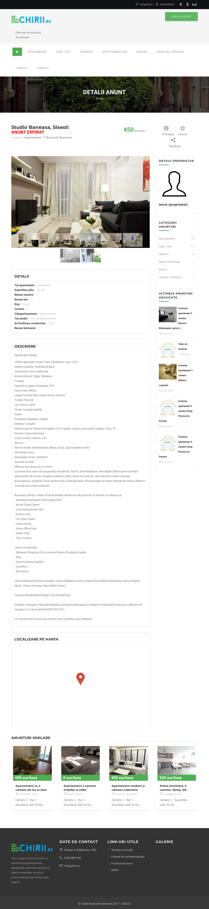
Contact (43, 68)
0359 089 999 (70, 857)
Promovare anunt (120, 863)
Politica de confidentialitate (126, 856)
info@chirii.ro (69, 865)
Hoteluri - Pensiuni (170, 51)
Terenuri (86, 51)
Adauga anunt (181, 16)
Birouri (142, 51)
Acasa (100, 98)
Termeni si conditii (120, 849)
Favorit (182, 130)
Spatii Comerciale (114, 51)
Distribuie (174, 142)
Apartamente (36, 51)
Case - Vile (63, 51)
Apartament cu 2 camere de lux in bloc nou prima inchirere (31, 790)
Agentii (22, 68)
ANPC (113, 870)
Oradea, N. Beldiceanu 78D (77, 849)
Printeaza (168, 130)
